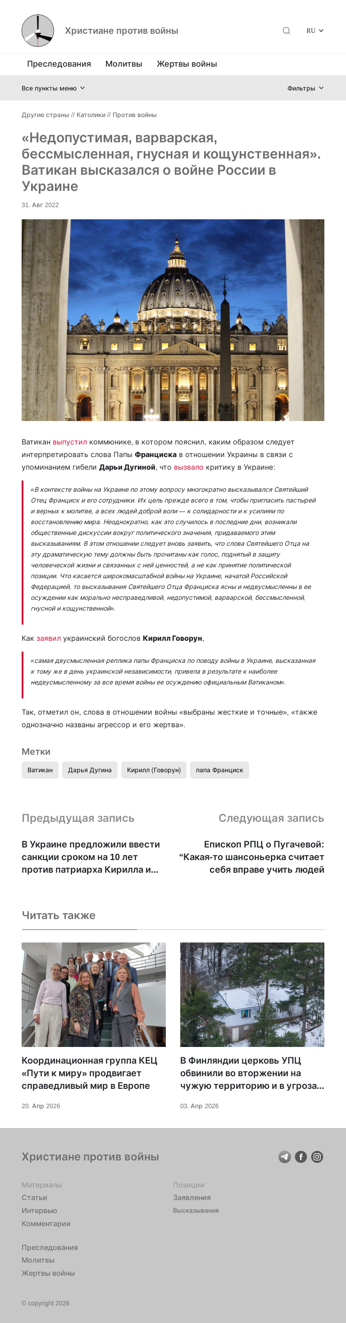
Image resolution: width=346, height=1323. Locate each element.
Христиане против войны (121, 30)
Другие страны (45, 114)
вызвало (189, 466)
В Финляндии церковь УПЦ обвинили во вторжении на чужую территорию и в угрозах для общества (251, 1073)
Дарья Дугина (90, 770)
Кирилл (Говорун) (154, 770)
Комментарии (46, 1223)
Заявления (192, 1197)
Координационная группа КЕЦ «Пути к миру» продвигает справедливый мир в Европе (90, 1073)
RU (311, 30)
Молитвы (123, 63)
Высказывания (196, 1210)
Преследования (59, 63)
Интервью (39, 1210)
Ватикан (40, 770)
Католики (91, 114)
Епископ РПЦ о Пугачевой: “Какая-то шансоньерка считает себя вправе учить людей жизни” (251, 857)
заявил (48, 638)
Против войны (135, 114)
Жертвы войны (187, 63)
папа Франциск (219, 770)
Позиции (189, 1184)
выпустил (70, 441)
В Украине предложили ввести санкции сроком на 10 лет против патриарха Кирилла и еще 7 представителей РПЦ (91, 857)
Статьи (34, 1197)
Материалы (42, 1184)
